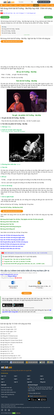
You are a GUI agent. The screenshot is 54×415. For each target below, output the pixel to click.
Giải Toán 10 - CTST (5, 333)
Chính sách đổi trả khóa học (8, 392)
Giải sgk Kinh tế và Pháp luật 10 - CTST (10, 355)
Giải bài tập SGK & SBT (17, 362)
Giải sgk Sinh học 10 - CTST (7, 349)
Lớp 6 (9, 5)
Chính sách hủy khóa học (7, 394)
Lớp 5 (4, 5)
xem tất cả (26, 293)
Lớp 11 (35, 5)
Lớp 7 (14, 5)
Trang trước (5, 17)
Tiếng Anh (42, 382)
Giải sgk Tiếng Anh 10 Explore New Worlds (11, 342)
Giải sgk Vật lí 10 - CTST (6, 344)
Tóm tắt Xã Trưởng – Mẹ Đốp (9, 33)
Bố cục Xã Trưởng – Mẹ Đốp (8, 31)
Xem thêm (27, 34)
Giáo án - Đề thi (49, 5)
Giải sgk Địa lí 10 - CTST (6, 351)
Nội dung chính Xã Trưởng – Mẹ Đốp (10, 29)
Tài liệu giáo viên (31, 362)
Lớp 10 (30, 5)
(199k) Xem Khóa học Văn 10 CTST (12, 41)
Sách (42, 362)
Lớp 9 (24, 5)
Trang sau (48, 17)
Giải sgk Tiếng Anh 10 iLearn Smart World (11, 340)
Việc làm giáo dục (44, 2)
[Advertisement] (26, 55)
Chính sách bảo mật (6, 387)
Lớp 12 (41, 5)
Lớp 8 (19, 5)
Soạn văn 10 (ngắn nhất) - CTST (8, 329)
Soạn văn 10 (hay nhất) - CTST (8, 327)
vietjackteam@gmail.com (39, 396)
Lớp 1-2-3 (3, 376)
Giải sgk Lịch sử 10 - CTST (7, 353)
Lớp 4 (15, 376)
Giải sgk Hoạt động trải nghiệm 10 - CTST (11, 358)
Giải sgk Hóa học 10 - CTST (7, 347)
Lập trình (29, 382)
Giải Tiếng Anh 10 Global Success (9, 336)
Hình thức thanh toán (7, 390)
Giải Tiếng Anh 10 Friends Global (8, 338)
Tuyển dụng (4, 397)
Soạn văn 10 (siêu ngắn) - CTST (8, 331)
